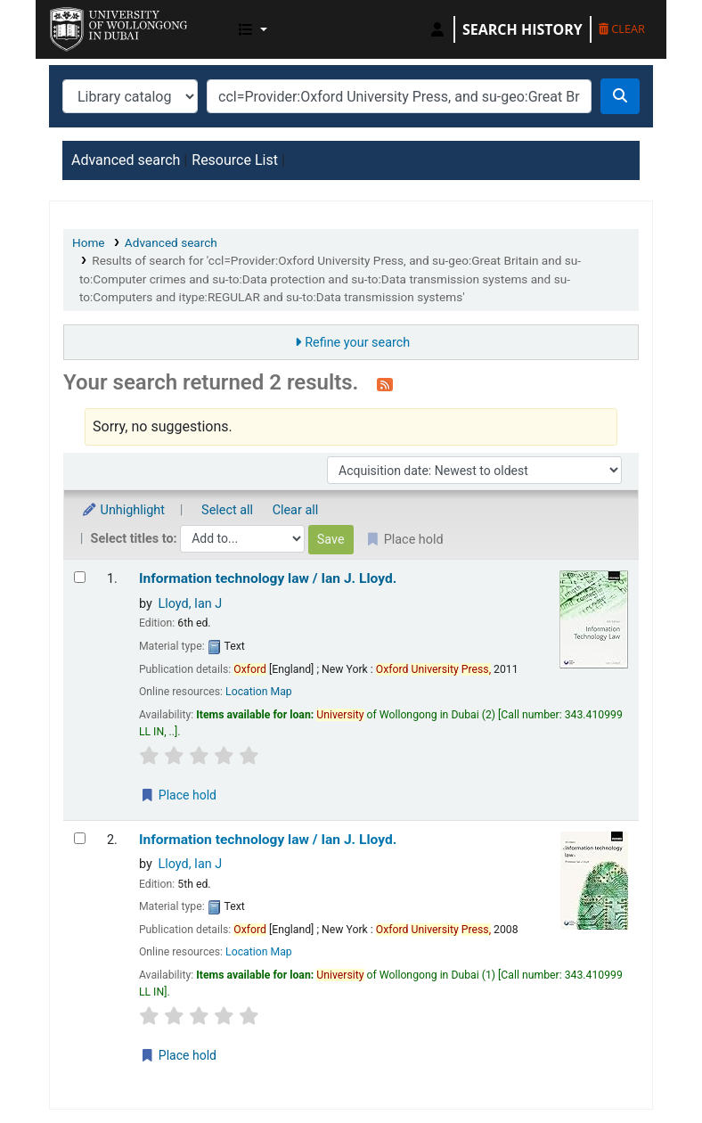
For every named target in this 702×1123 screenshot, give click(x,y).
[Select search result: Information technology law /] (80, 577)
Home (88, 242)
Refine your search (357, 342)
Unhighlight (123, 510)
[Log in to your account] (437, 29)
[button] (253, 29)
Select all (227, 510)
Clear (622, 28)
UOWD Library (94, 25)
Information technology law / (267, 578)
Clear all (296, 510)
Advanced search (125, 160)
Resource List (235, 160)
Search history (522, 29)
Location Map (258, 691)
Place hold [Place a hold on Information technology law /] (178, 795)
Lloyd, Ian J (190, 603)
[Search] (620, 96)
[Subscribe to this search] (384, 384)
